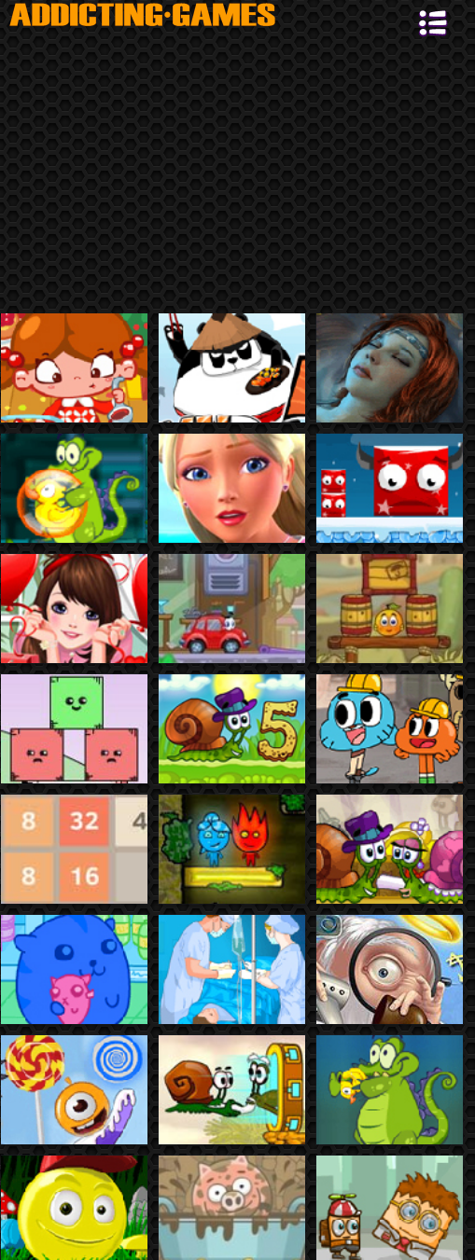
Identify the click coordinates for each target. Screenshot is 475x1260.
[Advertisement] (237, 173)
